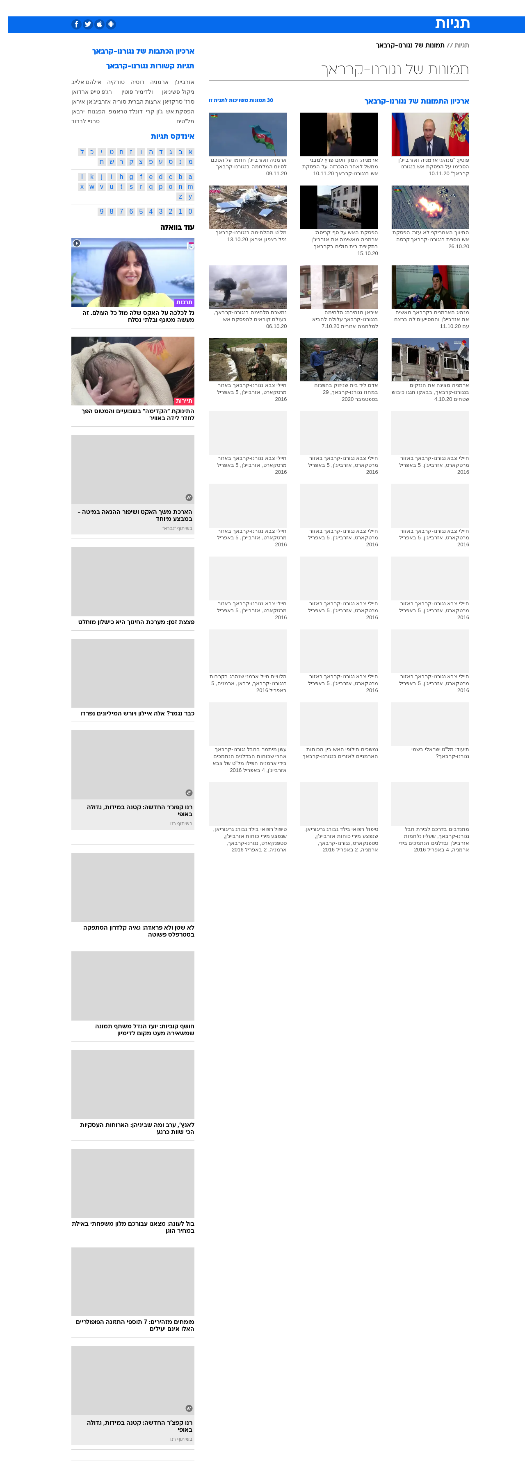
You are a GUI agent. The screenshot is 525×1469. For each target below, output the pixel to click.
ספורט (380, 8)
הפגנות (89, 111)
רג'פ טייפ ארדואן (84, 91)
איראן (70, 101)
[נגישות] (11, 8)
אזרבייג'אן (91, 101)
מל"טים (178, 121)
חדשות (407, 8)
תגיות (454, 46)
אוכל (283, 8)
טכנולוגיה (199, 8)
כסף (304, 8)
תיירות (229, 8)
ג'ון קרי (146, 111)
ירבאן (70, 111)
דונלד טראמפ (118, 111)
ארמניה (151, 82)
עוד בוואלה (170, 227)
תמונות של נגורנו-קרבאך (402, 46)
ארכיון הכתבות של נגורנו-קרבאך (135, 51)
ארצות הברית (137, 101)
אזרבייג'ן (177, 82)
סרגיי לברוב (78, 121)
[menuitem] (402, 8)
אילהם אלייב (79, 82)
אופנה (169, 8)
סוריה (112, 101)
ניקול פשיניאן (170, 91)
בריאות (257, 8)
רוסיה (130, 82)
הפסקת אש (172, 111)
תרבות (353, 8)
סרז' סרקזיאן (171, 101)
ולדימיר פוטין (129, 91)
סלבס (327, 8)
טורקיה (108, 82)
